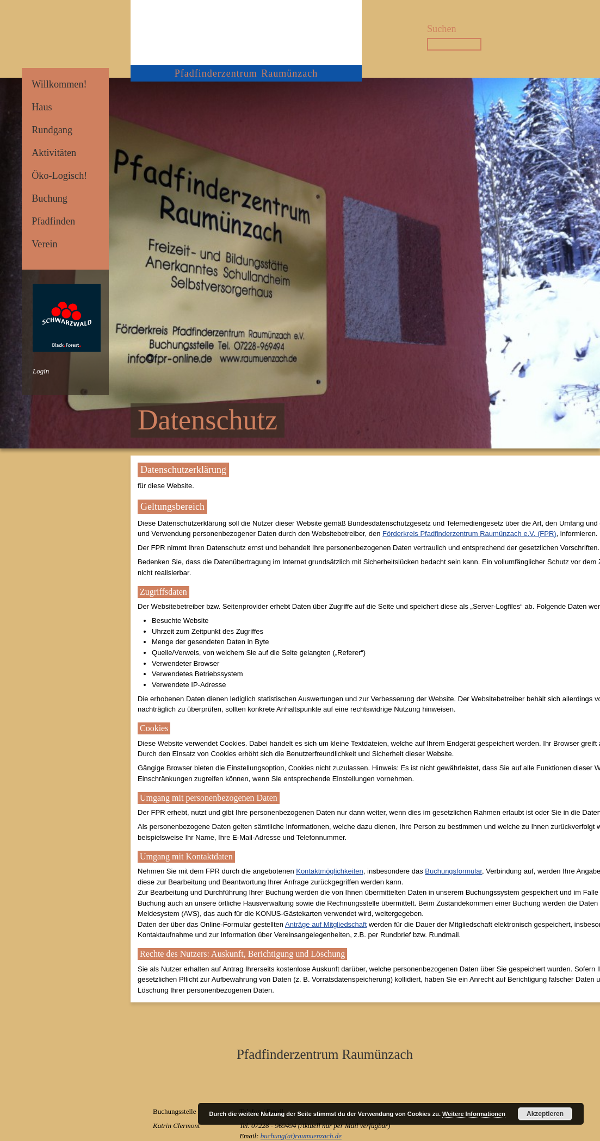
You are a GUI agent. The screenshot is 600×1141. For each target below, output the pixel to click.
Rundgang (52, 129)
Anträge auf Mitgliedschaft (326, 924)
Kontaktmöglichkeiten (329, 871)
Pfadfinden (53, 221)
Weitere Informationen (473, 1114)
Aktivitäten (54, 152)
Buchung (49, 198)
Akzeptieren (545, 1114)
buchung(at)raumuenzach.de (301, 1136)
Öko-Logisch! (59, 175)
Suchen (441, 28)
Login (41, 371)
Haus (42, 107)
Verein (45, 244)
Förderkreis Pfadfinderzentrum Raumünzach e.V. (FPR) (469, 533)
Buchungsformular (453, 871)
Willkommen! (59, 84)
